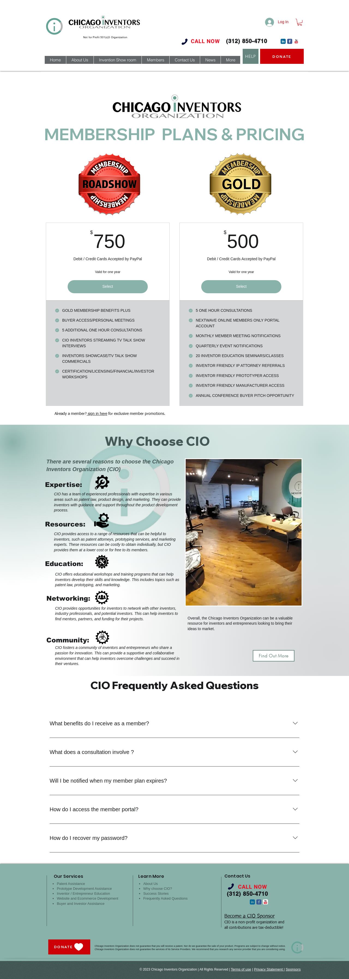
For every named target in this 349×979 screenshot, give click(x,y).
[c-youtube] (296, 41)
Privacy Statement (269, 969)
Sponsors (293, 969)
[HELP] (250, 56)
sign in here (97, 414)
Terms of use (241, 969)
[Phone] (184, 41)
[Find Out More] (273, 655)
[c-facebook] (289, 41)
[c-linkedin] (283, 41)
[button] (300, 22)
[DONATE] (282, 56)
